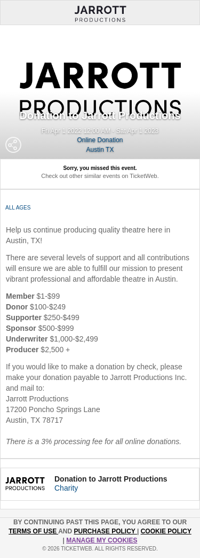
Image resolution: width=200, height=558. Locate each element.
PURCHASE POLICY (105, 531)
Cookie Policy (166, 531)
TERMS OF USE (33, 531)
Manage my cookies (101, 540)
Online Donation (100, 140)
